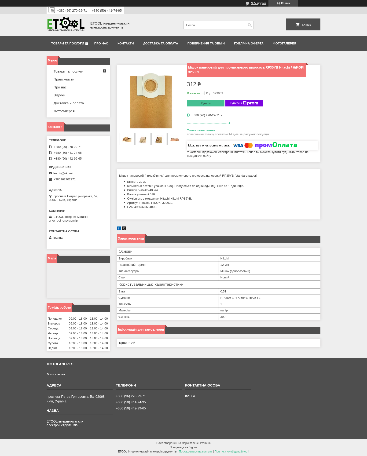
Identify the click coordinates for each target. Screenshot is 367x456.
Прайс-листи (64, 79)
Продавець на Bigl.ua (183, 447)
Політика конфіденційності (232, 451)
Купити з (244, 103)
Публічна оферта (249, 43)
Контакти (125, 43)
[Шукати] (250, 25)
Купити (206, 103)
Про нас (101, 43)
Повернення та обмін (206, 43)
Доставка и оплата (69, 103)
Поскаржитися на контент (195, 451)
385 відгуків (258, 3)
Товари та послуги (67, 43)
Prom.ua (205, 443)
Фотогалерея (284, 43)
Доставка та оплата (160, 43)
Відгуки (59, 95)
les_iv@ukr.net (63, 173)
